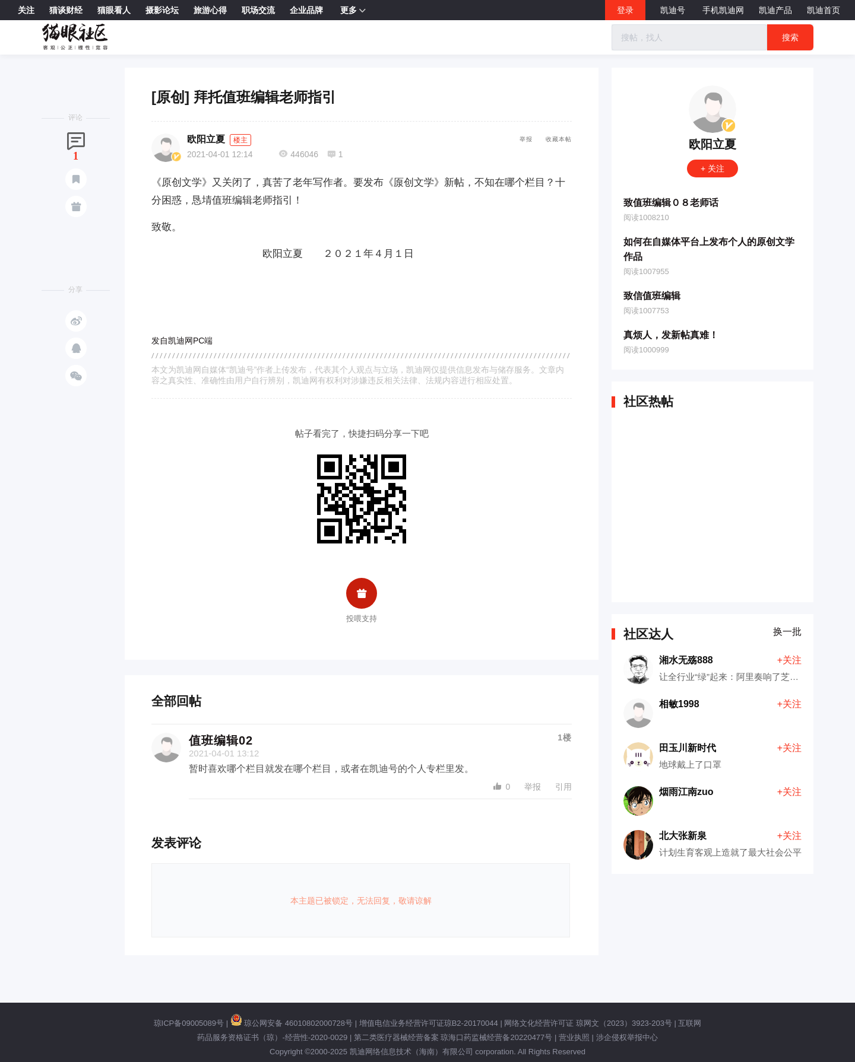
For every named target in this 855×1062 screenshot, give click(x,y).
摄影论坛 (162, 10)
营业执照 (574, 1037)
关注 (26, 10)
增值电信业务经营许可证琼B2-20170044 (428, 1023)
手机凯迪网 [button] (723, 10)
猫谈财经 (66, 10)
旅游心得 (210, 10)
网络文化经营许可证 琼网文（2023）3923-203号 (588, 1023)
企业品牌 (306, 10)
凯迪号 (674, 10)
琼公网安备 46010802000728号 (291, 1023)
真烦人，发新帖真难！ (670, 335)
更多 (353, 11)
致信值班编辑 (651, 296)
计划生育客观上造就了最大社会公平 (730, 852)
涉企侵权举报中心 (627, 1037)
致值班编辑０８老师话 (670, 203)
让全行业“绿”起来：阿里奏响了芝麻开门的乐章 (751, 677)
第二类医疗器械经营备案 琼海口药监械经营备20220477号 (453, 1037)
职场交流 (258, 10)
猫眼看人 (114, 10)
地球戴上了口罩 (690, 764)
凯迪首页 (823, 10)
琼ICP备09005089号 (189, 1023)
